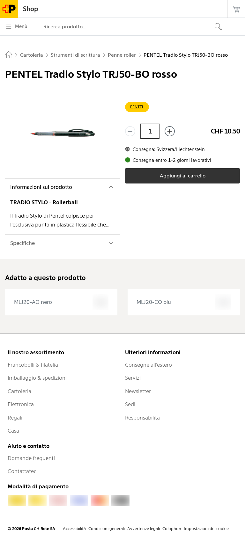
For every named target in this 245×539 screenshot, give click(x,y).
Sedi (130, 404)
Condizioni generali (106, 528)
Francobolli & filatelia (33, 365)
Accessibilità (74, 528)
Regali (15, 417)
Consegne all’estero (148, 365)
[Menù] (19, 27)
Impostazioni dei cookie (206, 528)
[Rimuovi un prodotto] (130, 131)
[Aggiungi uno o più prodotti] (170, 131)
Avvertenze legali (143, 528)
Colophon (171, 528)
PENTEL (137, 106)
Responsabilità (142, 417)
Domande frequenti (31, 458)
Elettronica (21, 404)
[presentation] (61, 302)
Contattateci (23, 471)
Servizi (133, 378)
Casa (13, 431)
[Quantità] (150, 131)
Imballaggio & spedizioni (37, 378)
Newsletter (138, 391)
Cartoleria (19, 391)
